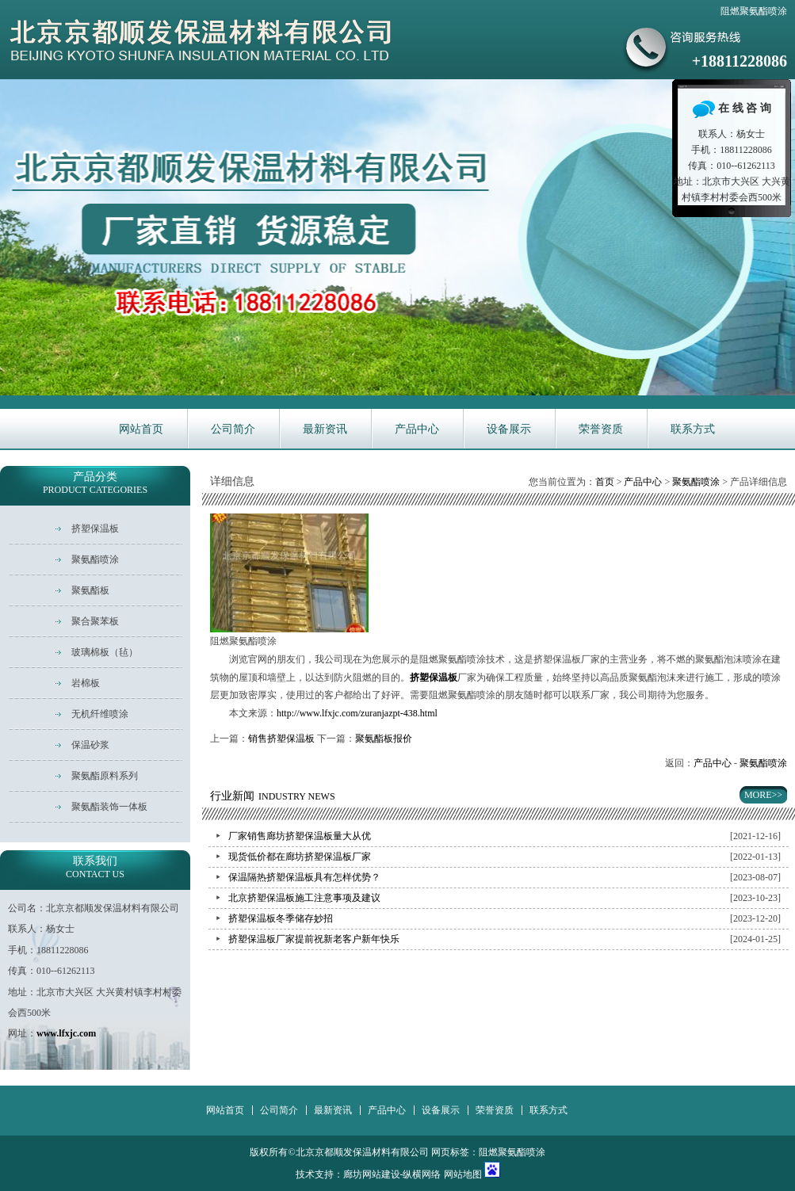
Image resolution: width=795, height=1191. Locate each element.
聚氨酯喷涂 (696, 481)
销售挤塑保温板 (281, 738)
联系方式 (693, 429)
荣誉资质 (601, 429)
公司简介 (233, 429)
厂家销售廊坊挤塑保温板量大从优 (299, 836)
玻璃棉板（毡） (104, 652)
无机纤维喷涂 (99, 714)
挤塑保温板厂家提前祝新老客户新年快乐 (313, 939)
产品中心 (417, 429)
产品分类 (95, 483)
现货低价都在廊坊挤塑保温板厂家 (299, 856)
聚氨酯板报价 (383, 738)
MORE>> (763, 794)
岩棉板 (85, 683)
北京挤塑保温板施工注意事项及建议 (304, 897)
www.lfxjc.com (66, 1033)
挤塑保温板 (95, 528)
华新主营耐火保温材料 (397, 237)
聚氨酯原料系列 (104, 775)
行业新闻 (272, 796)
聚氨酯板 (90, 590)
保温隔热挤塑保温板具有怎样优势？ (304, 877)
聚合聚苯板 (95, 621)
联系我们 (95, 867)
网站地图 (463, 1174)
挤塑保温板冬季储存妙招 (280, 918)
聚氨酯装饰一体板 (109, 806)
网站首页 (141, 429)
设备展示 (509, 429)
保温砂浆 (90, 744)
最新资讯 (325, 429)
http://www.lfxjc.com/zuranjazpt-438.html (357, 713)
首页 (604, 481)
